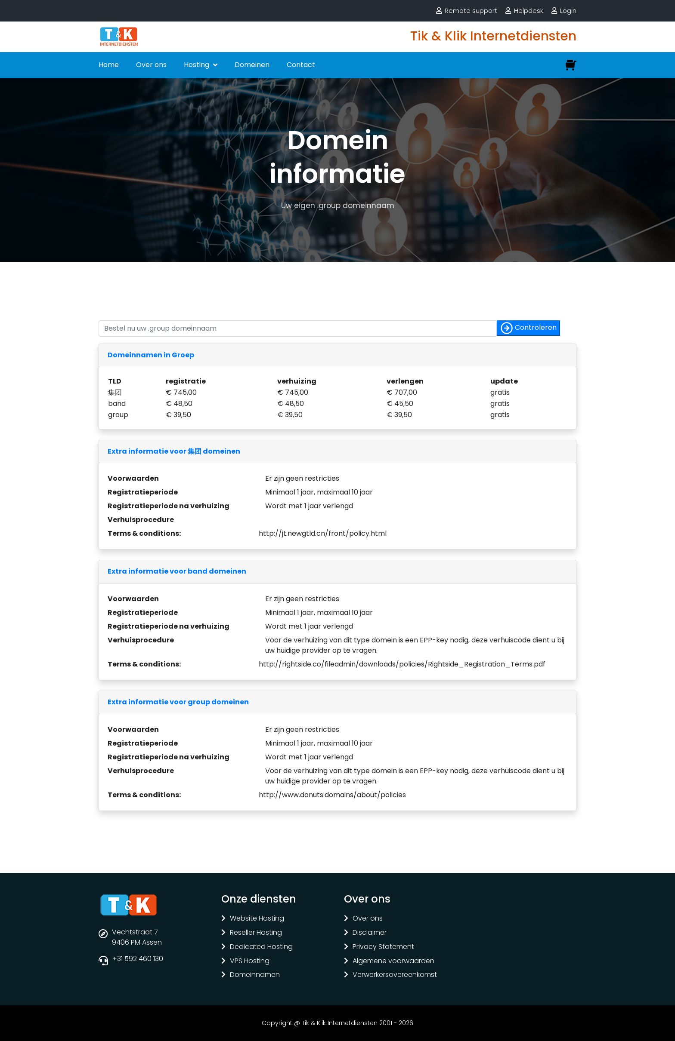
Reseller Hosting (256, 932)
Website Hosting (257, 918)
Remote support (471, 10)
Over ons (151, 65)
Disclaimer (370, 932)
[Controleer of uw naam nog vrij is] (298, 328)
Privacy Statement (383, 947)
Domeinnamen (255, 975)
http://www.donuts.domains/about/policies (332, 795)
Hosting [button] (197, 65)
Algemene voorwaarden (393, 961)
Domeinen (252, 65)
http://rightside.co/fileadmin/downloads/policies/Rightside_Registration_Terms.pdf (402, 664)
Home (109, 65)
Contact (301, 65)
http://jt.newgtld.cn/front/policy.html (323, 533)
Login (568, 10)
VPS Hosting (249, 961)
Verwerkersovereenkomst (395, 975)
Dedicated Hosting (261, 947)
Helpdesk (528, 10)
